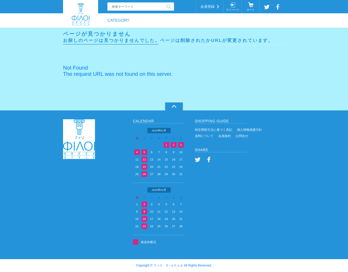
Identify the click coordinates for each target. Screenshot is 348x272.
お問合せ (242, 136)
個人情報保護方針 (249, 129)
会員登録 (207, 6)
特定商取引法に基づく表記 (213, 129)
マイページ (232, 9)
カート (251, 9)
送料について (204, 136)
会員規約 (224, 136)
